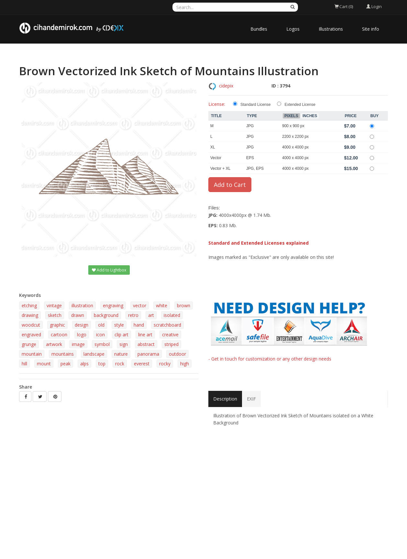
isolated (172, 315)
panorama (148, 354)
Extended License (299, 104)
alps (84, 364)
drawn (77, 315)
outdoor (177, 354)
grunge (29, 344)
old (101, 325)
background (106, 315)
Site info (370, 29)
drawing (30, 315)
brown (183, 305)
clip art (121, 334)
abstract (146, 344)
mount (44, 364)
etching (29, 305)
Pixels (291, 116)
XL (212, 147)
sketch (54, 315)
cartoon (59, 334)
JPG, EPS (255, 168)
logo (81, 334)
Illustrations (331, 29)
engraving (113, 305)
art (151, 315)
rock (119, 364)
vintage (54, 305)
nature (121, 354)
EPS (250, 158)
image (78, 344)
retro (133, 315)
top (101, 364)
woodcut (31, 325)
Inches (309, 116)
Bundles (258, 29)
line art (145, 334)
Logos (293, 29)
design (81, 325)
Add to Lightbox (109, 270)
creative (170, 334)
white (161, 305)
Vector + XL (220, 168)
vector (139, 305)
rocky (164, 364)
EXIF (251, 399)
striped (171, 344)
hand (139, 325)
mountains (62, 354)
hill (24, 364)
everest (141, 364)
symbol (102, 344)
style (119, 325)
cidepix (226, 86)
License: (216, 104)
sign (123, 344)
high (184, 364)
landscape (93, 354)
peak (65, 364)
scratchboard (167, 325)
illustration (82, 305)
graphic (57, 325)
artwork (54, 344)
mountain (32, 354)
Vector (215, 158)
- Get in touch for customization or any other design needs (269, 359)
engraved (31, 334)
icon (100, 334)
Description (225, 399)
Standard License (255, 104)
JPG (250, 126)
